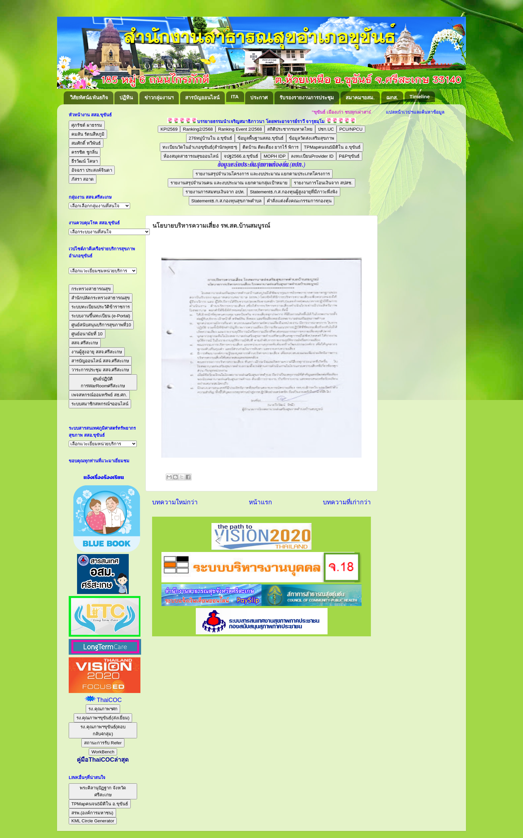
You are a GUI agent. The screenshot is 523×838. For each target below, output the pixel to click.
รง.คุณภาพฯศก (102, 708)
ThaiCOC (109, 700)
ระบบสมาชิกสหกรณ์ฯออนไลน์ (99, 403)
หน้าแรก (260, 502)
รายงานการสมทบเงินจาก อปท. (214, 191)
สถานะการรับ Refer (102, 742)
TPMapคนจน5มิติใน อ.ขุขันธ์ (332, 147)
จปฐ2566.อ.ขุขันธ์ (241, 156)
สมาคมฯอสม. (360, 97)
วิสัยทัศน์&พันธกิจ (89, 97)
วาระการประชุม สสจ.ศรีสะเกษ (100, 369)
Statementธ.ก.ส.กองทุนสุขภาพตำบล (226, 200)
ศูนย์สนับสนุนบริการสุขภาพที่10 (101, 324)
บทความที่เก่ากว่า (347, 502)
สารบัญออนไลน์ (202, 97)
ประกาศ (259, 97)
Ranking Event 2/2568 (240, 129)
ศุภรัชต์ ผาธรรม (86, 125)
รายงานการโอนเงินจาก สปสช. (323, 182)
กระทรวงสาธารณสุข (91, 288)
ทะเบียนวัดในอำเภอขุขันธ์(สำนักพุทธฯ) (199, 147)
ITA (235, 96)
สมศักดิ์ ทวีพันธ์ (86, 143)
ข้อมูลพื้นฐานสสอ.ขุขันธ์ (260, 138)
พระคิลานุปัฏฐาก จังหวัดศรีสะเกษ (103, 791)
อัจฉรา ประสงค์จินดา (91, 170)
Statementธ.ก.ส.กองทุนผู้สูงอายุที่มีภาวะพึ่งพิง (294, 191)
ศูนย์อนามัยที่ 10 (87, 333)
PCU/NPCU (351, 129)
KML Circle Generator (92, 820)
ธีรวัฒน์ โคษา (84, 161)
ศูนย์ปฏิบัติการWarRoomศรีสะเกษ (103, 382)
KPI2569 (168, 129)
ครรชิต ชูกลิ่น (84, 152)
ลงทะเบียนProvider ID (312, 156)
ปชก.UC (326, 129)
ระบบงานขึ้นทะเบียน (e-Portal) (100, 315)
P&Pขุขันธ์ (349, 156)
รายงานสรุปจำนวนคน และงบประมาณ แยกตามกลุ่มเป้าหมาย (228, 182)
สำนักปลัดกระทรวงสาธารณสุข (100, 297)
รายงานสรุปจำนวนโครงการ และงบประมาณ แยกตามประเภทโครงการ (262, 173)
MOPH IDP (275, 156)
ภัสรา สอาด (82, 179)
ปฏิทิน (126, 97)
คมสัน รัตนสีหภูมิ (87, 134)
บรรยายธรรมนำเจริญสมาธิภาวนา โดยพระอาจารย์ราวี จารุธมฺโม (261, 121)
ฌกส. (392, 97)
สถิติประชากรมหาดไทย (290, 129)
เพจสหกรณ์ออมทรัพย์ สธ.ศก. (99, 394)
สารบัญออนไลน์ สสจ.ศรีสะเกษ (100, 360)
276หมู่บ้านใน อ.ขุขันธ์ (210, 138)
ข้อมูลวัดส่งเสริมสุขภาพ (311, 138)
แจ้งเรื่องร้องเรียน (103, 477)
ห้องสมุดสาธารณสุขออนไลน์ (190, 156)
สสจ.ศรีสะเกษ (84, 342)
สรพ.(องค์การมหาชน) (92, 812)
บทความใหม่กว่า (175, 502)
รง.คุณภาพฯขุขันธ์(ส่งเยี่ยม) (103, 717)
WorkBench (102, 751)
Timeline (420, 96)
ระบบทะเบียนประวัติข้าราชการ (100, 306)
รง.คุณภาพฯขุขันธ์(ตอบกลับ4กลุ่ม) (102, 730)
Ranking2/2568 (198, 129)
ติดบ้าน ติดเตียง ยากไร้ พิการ (270, 147)
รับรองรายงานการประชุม (307, 97)
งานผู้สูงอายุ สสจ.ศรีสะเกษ (96, 351)
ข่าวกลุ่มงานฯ (158, 97)
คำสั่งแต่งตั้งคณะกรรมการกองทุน (299, 200)
